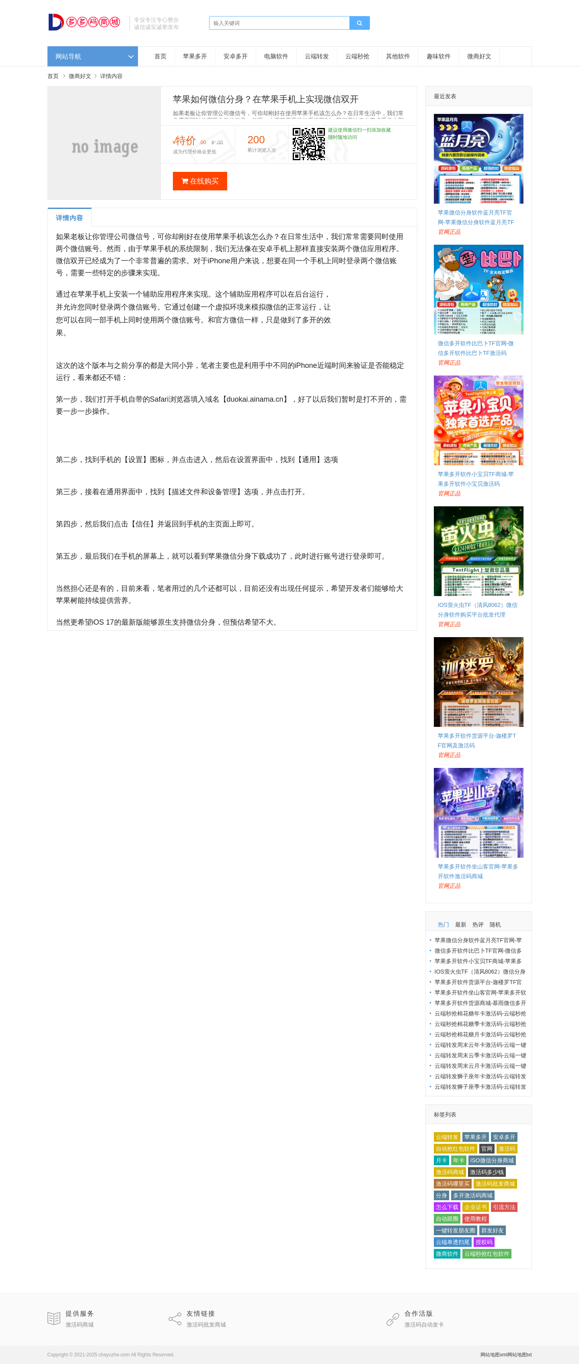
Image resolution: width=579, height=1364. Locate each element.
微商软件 (447, 1254)
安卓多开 (236, 56)
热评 (478, 924)
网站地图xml (493, 1355)
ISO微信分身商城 (492, 1160)
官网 (487, 1148)
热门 (443, 924)
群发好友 (492, 1230)
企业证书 (475, 1207)
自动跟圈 (447, 1218)
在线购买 (200, 181)
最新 (460, 924)
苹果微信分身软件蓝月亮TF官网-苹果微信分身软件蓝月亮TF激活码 (476, 222)
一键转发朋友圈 (455, 1230)
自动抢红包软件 (455, 1148)
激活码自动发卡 (424, 1324)
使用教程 (475, 1218)
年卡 (458, 1160)
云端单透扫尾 (453, 1242)
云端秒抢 (357, 56)
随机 (495, 924)
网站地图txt (519, 1355)
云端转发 (317, 56)
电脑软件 (276, 56)
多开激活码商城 (473, 1195)
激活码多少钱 (487, 1172)
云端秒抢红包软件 (486, 1254)
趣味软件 (439, 56)
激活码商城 (450, 1172)
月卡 (441, 1160)
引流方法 (504, 1207)
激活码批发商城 (495, 1183)
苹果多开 (195, 56)
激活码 (507, 1148)
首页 (160, 56)
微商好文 (479, 56)
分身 (441, 1195)
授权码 (484, 1242)
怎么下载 (447, 1207)
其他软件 (398, 56)
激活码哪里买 (453, 1183)
